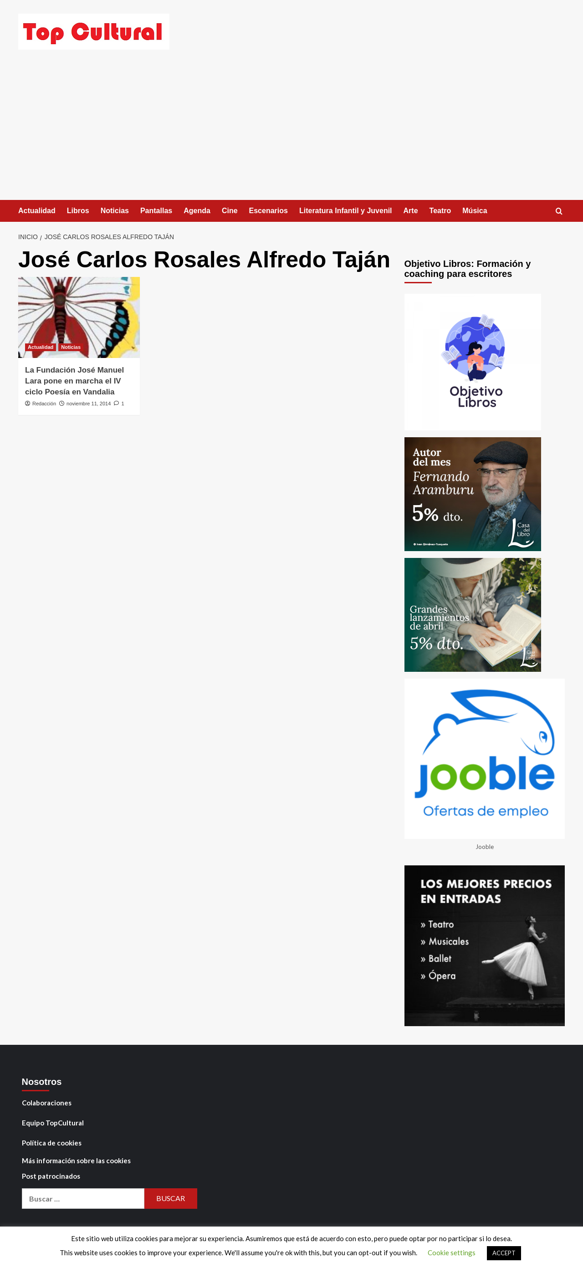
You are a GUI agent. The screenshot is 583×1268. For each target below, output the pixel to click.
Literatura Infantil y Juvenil (345, 211)
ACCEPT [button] (504, 1253)
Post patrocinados (51, 1176)
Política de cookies (52, 1143)
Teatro (440, 211)
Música (474, 211)
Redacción (44, 403)
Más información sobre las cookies (76, 1160)
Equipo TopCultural (53, 1123)
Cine (230, 211)
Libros (78, 211)
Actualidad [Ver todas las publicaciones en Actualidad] (40, 347)
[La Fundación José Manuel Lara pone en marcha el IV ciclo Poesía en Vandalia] (79, 317)
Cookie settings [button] (452, 1252)
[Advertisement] (291, 131)
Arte (411, 211)
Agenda (197, 211)
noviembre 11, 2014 (88, 403)
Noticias (115, 211)
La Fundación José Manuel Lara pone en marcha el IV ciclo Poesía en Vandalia (74, 381)
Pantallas (156, 211)
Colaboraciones (47, 1103)
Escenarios (268, 211)
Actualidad (37, 211)
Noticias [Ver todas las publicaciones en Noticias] (71, 347)
